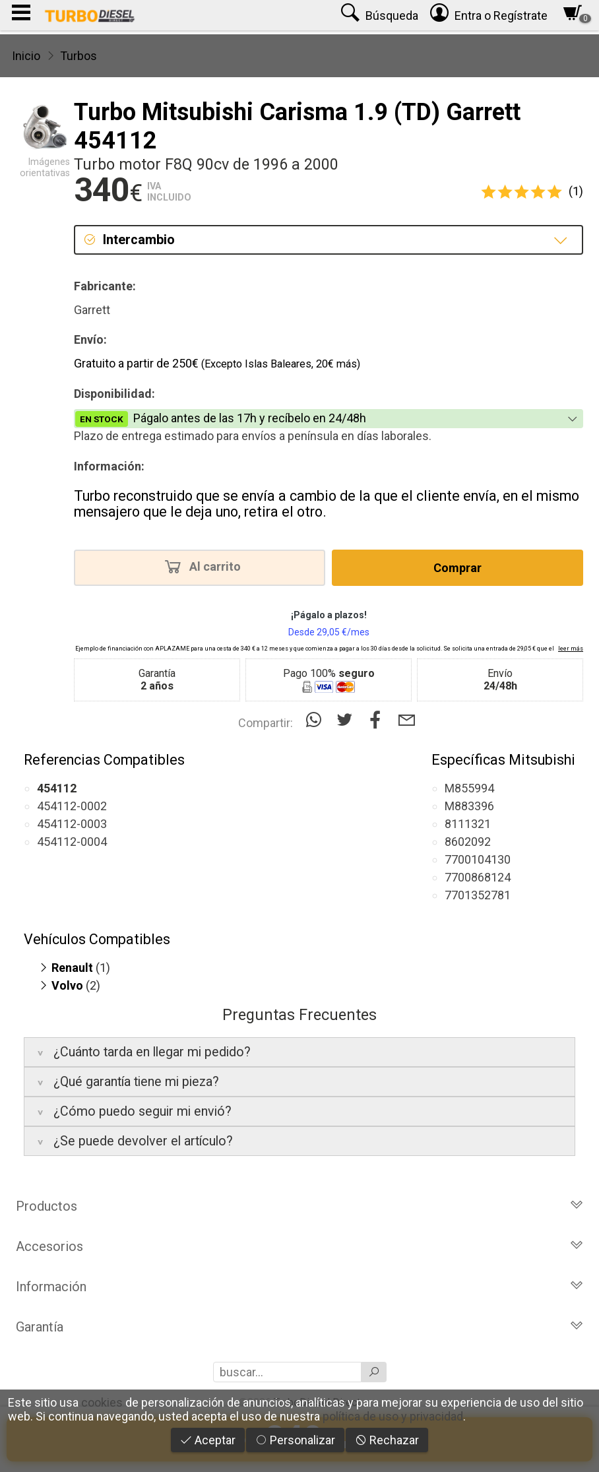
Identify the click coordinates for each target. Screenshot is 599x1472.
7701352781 (478, 895)
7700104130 (478, 859)
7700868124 (478, 877)
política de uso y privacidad (393, 1416)
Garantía (299, 1327)
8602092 (468, 841)
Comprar (457, 568)
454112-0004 (72, 841)
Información (299, 1287)
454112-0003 (72, 824)
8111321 (468, 824)
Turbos (78, 56)
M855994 (469, 788)
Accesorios (299, 1246)
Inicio (26, 56)
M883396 (469, 806)
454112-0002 (72, 806)
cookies (102, 1402)
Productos (299, 1206)
